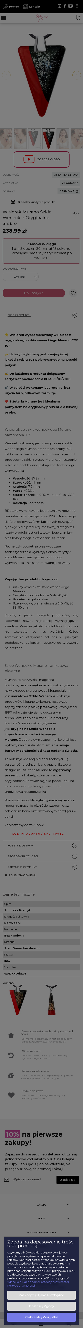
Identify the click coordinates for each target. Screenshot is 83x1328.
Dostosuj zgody (41, 1306)
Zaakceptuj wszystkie (41, 1317)
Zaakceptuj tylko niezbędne (41, 1295)
